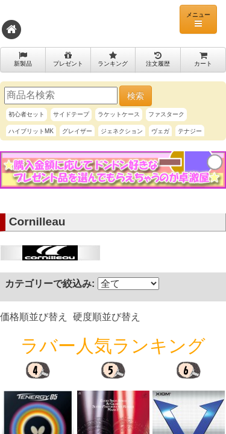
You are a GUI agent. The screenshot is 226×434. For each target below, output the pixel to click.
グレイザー (77, 131)
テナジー (190, 131)
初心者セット (26, 114)
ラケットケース (119, 114)
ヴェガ (160, 131)
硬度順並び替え (106, 317)
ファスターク (166, 114)
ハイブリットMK (31, 131)
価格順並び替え (33, 317)
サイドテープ (71, 114)
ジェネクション (122, 131)
